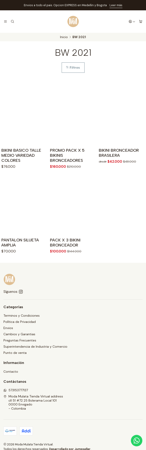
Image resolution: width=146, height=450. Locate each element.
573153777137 (15, 390)
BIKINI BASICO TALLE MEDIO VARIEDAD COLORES (21, 155)
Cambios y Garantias (19, 334)
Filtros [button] (73, 68)
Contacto (10, 371)
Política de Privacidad (19, 322)
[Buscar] (12, 21)
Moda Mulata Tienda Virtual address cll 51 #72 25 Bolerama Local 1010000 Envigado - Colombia (33, 402)
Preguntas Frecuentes (19, 340)
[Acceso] (132, 21)
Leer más (116, 5)
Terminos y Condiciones (21, 315)
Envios (8, 328)
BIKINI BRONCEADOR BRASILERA (119, 155)
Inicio (64, 37)
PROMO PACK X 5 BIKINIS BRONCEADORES (67, 156)
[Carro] (140, 21)
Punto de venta (15, 353)
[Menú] (5, 21)
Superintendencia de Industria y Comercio (35, 346)
